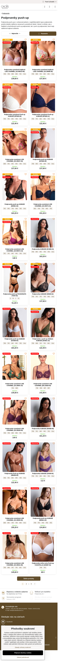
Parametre (43, 34)
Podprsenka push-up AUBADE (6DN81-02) (15, 205)
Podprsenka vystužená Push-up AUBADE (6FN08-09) (14, 115)
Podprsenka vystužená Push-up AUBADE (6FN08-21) (42, 115)
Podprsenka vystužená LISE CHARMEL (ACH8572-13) (14, 250)
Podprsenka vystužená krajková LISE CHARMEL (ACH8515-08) (14, 70)
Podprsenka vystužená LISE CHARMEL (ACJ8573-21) (43, 205)
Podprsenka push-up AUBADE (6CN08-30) (43, 160)
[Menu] (55, 7)
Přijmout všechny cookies (22, 653)
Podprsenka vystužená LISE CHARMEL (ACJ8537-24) (14, 160)
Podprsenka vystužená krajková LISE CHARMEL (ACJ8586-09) (42, 70)
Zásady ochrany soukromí (23, 647)
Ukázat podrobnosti (23, 657)
